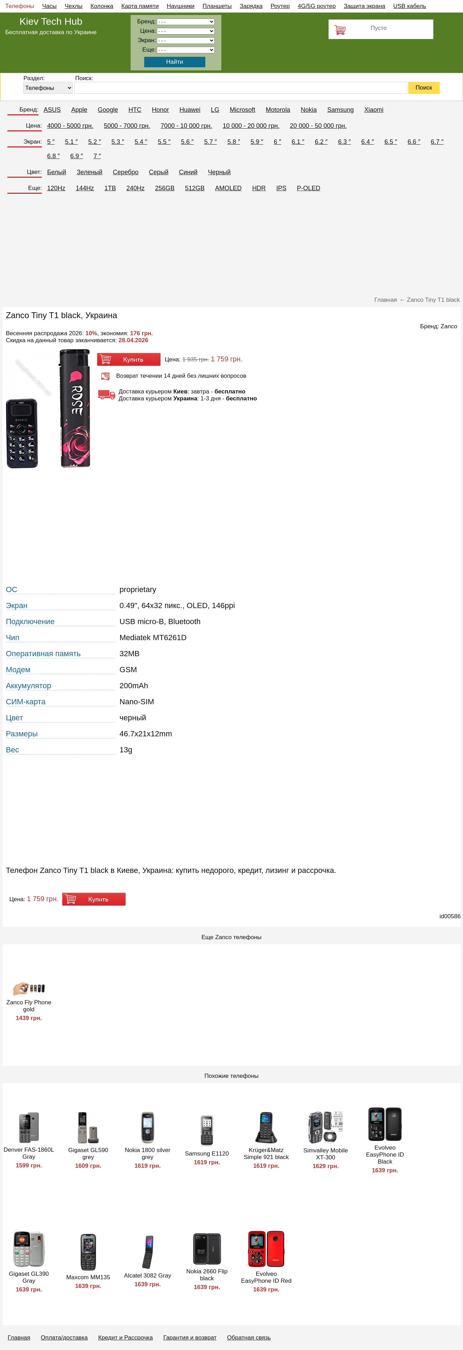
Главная (19, 1337)
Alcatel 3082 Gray (147, 1275)
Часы (49, 6)
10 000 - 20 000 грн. (251, 125)
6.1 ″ (298, 141)
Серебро (125, 172)
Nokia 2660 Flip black (207, 1275)
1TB (110, 188)
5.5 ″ (164, 141)
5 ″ (50, 141)
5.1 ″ (71, 141)
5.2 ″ (94, 141)
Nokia (309, 109)
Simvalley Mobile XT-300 (325, 1154)
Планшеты (217, 6)
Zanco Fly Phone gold (28, 1006)
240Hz (135, 188)
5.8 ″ (233, 141)
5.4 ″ (141, 141)
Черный (219, 172)
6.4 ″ (367, 141)
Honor (160, 109)
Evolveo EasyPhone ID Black (385, 1154)
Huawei (189, 109)
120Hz (56, 188)
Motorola (278, 109)
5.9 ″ (257, 141)
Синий (188, 172)
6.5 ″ (390, 141)
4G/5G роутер (317, 6)
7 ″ (97, 156)
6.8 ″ (53, 156)
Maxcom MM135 (88, 1277)
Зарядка (251, 6)
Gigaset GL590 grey (88, 1153)
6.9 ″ (76, 156)
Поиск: (84, 78)
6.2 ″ (321, 141)
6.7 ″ (437, 141)
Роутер (280, 6)
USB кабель (409, 6)
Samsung (340, 109)
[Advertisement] (231, 248)
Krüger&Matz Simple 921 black (266, 1153)
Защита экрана (364, 6)
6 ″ (277, 141)
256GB (165, 188)
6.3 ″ (344, 141)
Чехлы (73, 6)
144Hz (85, 188)
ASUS (52, 109)
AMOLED (228, 188)
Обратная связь (249, 1337)
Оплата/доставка (64, 1337)
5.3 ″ (117, 141)
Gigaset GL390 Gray (29, 1277)
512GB (195, 188)
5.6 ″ (187, 141)
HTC (134, 109)
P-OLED (308, 188)
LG (215, 109)
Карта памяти (140, 6)
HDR (259, 188)
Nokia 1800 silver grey (147, 1153)
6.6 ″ (413, 141)
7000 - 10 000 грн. (186, 125)
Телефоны (19, 6)
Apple (79, 109)
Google (108, 109)
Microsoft (242, 109)
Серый (159, 172)
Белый (56, 172)
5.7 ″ (210, 141)
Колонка (101, 6)
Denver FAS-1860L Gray (28, 1153)
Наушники (181, 6)
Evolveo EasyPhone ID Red (266, 1277)
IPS (281, 188)
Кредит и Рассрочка (125, 1337)
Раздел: (34, 78)
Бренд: (29, 109)
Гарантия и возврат (190, 1337)
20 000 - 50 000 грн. (318, 125)
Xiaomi (373, 109)
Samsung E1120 (207, 1153)
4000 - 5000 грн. (70, 125)
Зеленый (90, 172)
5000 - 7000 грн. (127, 125)
